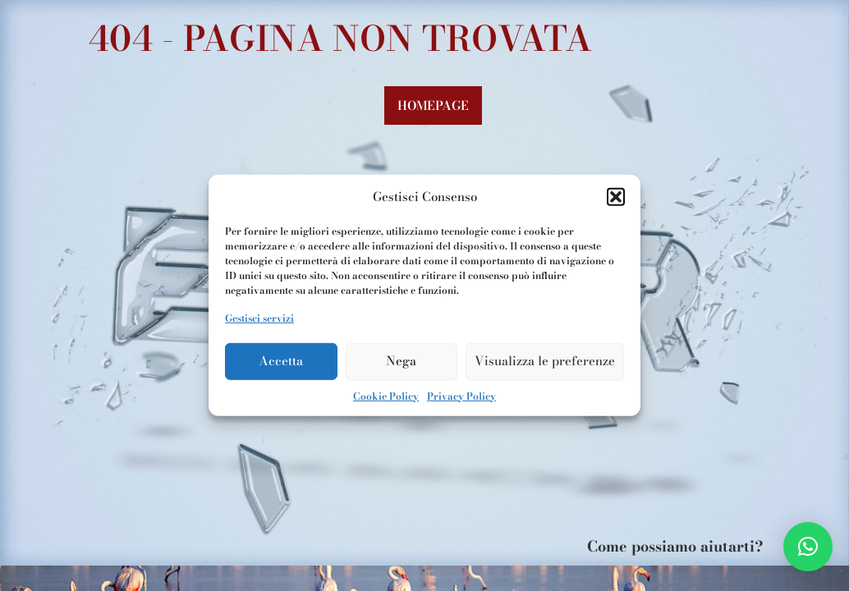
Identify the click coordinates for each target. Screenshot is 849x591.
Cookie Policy (386, 395)
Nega (401, 360)
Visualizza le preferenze (545, 360)
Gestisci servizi (259, 318)
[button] (616, 197)
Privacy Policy (461, 395)
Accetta (281, 360)
